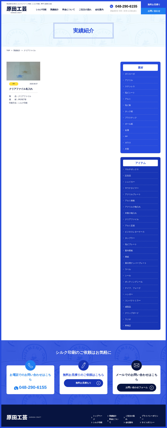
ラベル (128, 258)
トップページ (98, 400)
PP (126, 132)
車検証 (128, 310)
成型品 (128, 293)
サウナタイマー (132, 181)
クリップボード (132, 299)
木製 (127, 144)
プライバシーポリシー (151, 400)
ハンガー (129, 281)
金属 (127, 126)
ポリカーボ (130, 74)
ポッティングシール (134, 269)
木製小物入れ (131, 205)
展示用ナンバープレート (136, 252)
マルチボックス (132, 164)
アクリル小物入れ (133, 199)
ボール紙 (129, 120)
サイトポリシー (148, 405)
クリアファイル (132, 211)
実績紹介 (54, 9)
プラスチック (131, 115)
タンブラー (130, 228)
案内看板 (129, 240)
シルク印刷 (41, 9)
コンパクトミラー (133, 287)
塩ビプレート (131, 234)
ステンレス (130, 85)
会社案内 (99, 9)
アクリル (129, 79)
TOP (8, 50)
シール (128, 263)
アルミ (128, 97)
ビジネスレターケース (135, 222)
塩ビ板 (128, 103)
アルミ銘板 (130, 193)
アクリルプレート (133, 187)
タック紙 (129, 109)
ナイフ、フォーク (133, 275)
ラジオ (128, 304)
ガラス (128, 138)
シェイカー (130, 176)
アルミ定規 (130, 217)
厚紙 (127, 246)
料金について (68, 9)
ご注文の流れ (85, 9)
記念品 (128, 170)
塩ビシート (130, 91)
